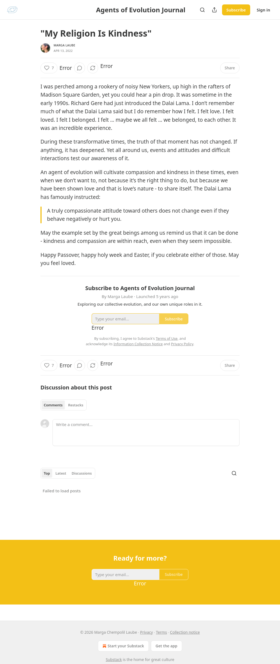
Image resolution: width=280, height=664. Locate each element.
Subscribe (236, 10)
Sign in (263, 10)
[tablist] (63, 405)
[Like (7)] (48, 67)
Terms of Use (167, 338)
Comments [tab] (53, 405)
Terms (161, 632)
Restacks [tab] (75, 405)
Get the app (166, 645)
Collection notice (185, 632)
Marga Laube (64, 45)
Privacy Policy (182, 343)
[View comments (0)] (79, 67)
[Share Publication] (214, 9)
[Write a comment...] (146, 432)
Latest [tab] (61, 473)
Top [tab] (47, 473)
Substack (114, 659)
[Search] (202, 9)
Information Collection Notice (138, 343)
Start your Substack (122, 646)
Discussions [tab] (82, 473)
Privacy (146, 632)
